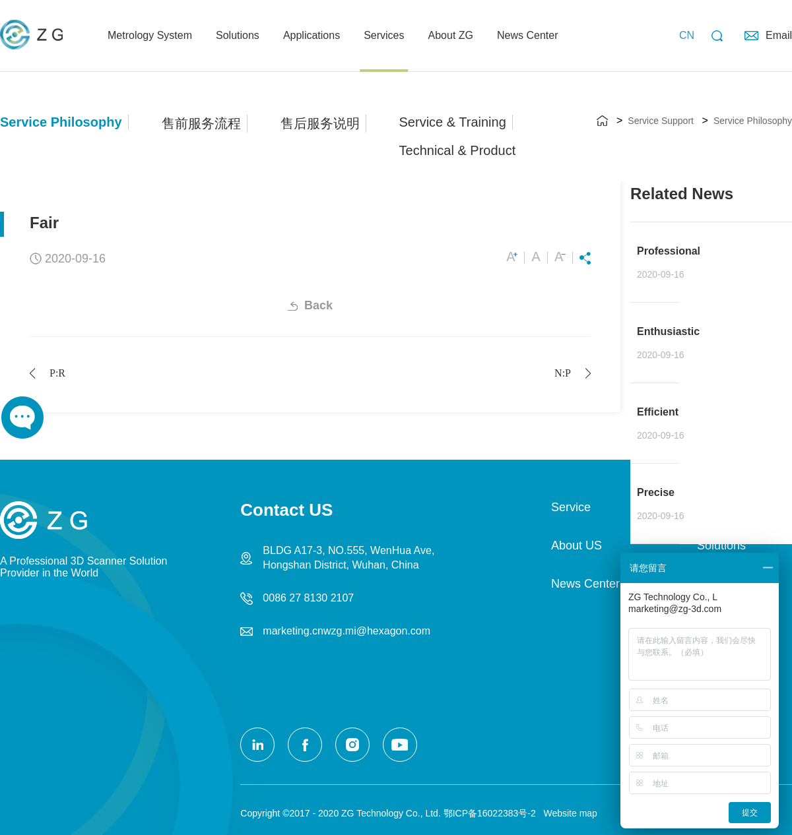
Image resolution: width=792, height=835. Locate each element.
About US (576, 545)
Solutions (237, 35)
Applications (311, 35)
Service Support (661, 120)
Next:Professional (562, 372)
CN (686, 35)
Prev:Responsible (57, 372)
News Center (527, 35)
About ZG (450, 35)
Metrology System (150, 35)
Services (384, 35)
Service (571, 507)
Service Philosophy (61, 122)
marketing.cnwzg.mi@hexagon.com (346, 630)
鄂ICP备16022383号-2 (490, 813)
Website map (568, 813)
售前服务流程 (201, 123)
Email (779, 35)
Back (318, 305)
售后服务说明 (320, 123)
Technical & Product (457, 150)
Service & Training (452, 122)
